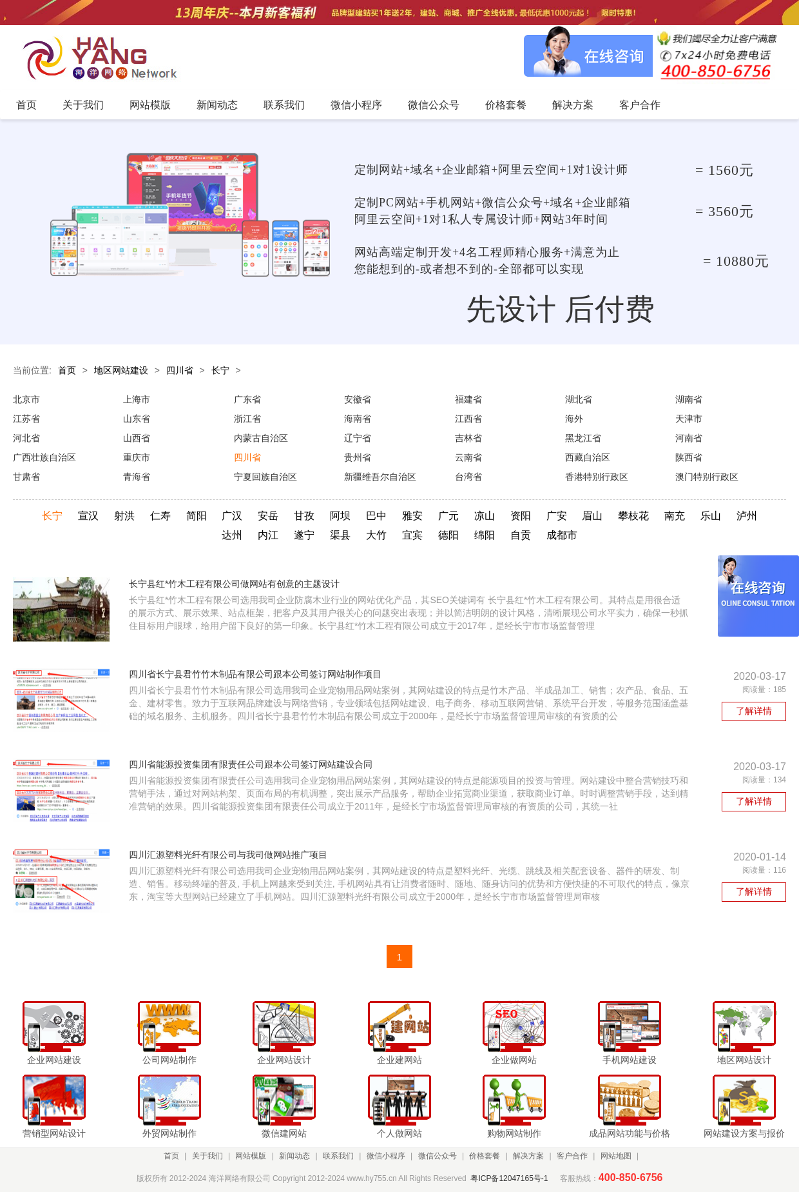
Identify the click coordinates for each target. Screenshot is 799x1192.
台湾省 (468, 477)
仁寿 (160, 515)
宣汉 (88, 515)
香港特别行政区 (596, 477)
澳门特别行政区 (706, 477)
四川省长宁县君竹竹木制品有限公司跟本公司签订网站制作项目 (255, 674)
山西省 (136, 438)
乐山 (710, 515)
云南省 (468, 457)
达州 (232, 535)
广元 (448, 515)
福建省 (468, 399)
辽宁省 (357, 438)
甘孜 (304, 515)
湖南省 (688, 399)
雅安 (412, 515)
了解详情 (754, 711)
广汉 (232, 515)
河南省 (688, 438)
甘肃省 (26, 477)
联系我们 (338, 1155)
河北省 (26, 438)
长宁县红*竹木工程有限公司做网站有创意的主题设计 (234, 584)
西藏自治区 (587, 457)
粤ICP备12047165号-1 (509, 1178)
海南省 (357, 418)
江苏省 (26, 418)
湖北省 (578, 399)
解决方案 (528, 1155)
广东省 (247, 399)
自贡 (520, 535)
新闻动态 (294, 1155)
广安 (556, 515)
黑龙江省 (583, 438)
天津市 (688, 418)
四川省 (179, 370)
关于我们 (207, 1155)
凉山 (484, 515)
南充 (674, 515)
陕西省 (688, 457)
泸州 (746, 515)
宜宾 (412, 535)
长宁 (220, 370)
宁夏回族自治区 (265, 477)
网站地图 (616, 1155)
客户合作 (572, 1155)
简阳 (196, 515)
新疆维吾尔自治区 (380, 477)
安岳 (268, 515)
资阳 (520, 515)
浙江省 (247, 418)
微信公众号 (437, 1155)
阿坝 (340, 515)
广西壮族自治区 (44, 457)
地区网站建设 (121, 370)
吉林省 (468, 438)
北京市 (26, 399)
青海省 (136, 477)
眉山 (592, 515)
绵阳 (484, 535)
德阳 (448, 535)
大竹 (376, 535)
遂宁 (304, 535)
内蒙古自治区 (261, 438)
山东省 (136, 418)
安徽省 (357, 399)
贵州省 (357, 457)
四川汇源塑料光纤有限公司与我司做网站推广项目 (228, 854)
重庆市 (136, 457)
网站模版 (250, 1155)
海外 (574, 418)
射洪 (124, 515)
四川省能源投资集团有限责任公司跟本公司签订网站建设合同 (250, 764)
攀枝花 (633, 515)
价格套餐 (484, 1155)
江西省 (468, 418)
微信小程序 (386, 1155)
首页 (67, 370)
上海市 (136, 399)
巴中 (376, 515)
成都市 (561, 535)
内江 (268, 535)
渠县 (340, 535)
